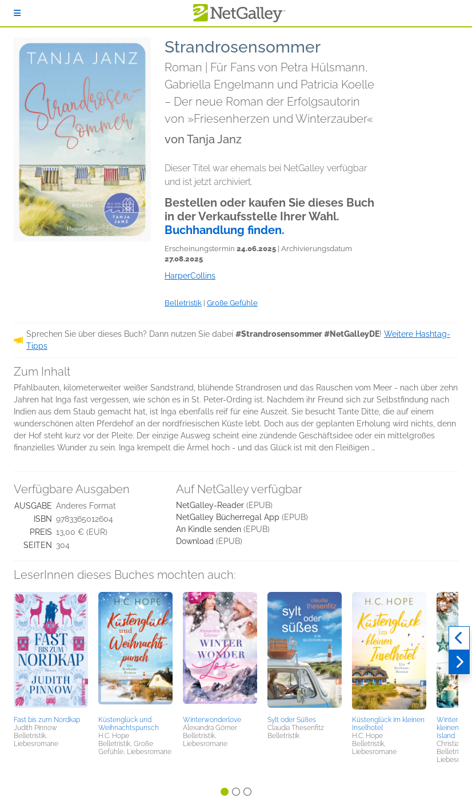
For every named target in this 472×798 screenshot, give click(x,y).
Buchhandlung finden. (225, 230)
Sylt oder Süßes (291, 720)
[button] (51, 652)
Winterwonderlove (212, 720)
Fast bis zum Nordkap (47, 720)
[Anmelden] (17, 13)
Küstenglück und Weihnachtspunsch (128, 724)
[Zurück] (459, 638)
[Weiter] (459, 662)
